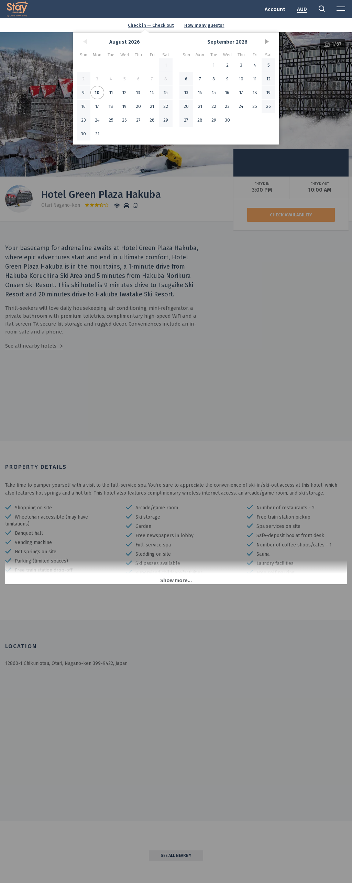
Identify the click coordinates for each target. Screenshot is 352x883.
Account (275, 9)
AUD (302, 9)
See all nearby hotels (30, 346)
